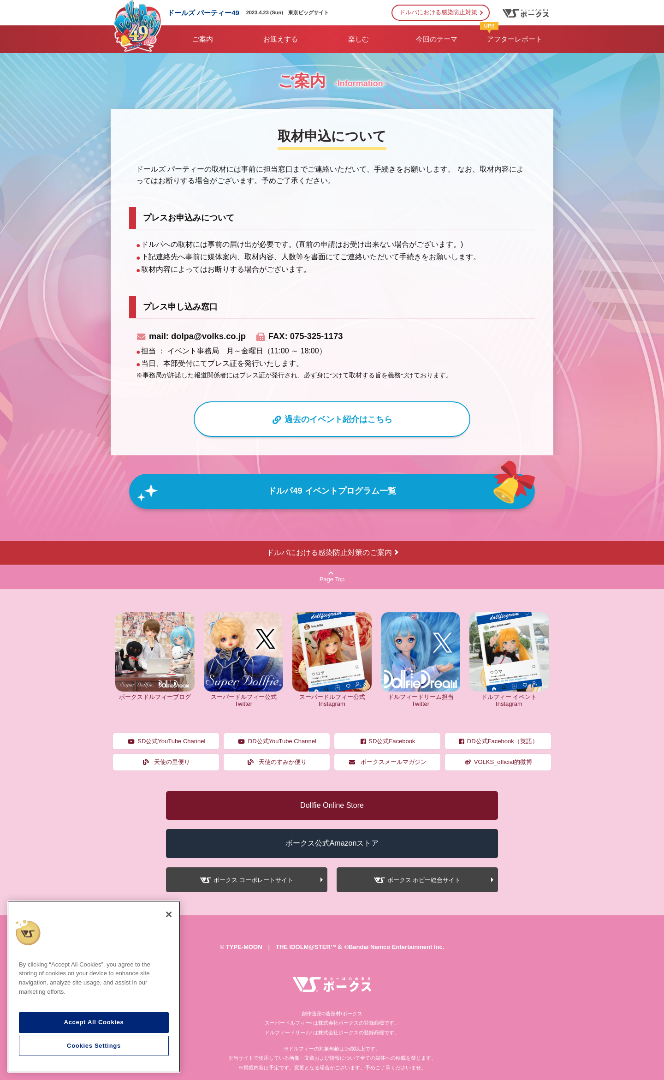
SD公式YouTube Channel (166, 741)
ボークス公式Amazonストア (332, 843)
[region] (93, 987)
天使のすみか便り (277, 761)
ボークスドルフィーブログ (155, 693)
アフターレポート (511, 34)
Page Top (332, 576)
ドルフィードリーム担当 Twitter (420, 696)
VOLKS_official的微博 (498, 761)
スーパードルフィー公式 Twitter (243, 696)
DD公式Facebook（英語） (498, 741)
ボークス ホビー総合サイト (424, 880)
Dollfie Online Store (332, 805)
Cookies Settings (94, 1045)
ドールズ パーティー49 (203, 13)
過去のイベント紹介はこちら (332, 419)
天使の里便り (166, 761)
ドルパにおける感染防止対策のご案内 (329, 552)
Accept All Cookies (94, 1022)
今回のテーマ (436, 39)
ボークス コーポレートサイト (253, 880)
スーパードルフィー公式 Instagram (332, 696)
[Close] (169, 914)
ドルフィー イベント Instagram (509, 696)
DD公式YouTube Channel (276, 741)
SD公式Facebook (387, 741)
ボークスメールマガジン (387, 761)
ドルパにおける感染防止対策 (438, 12)
